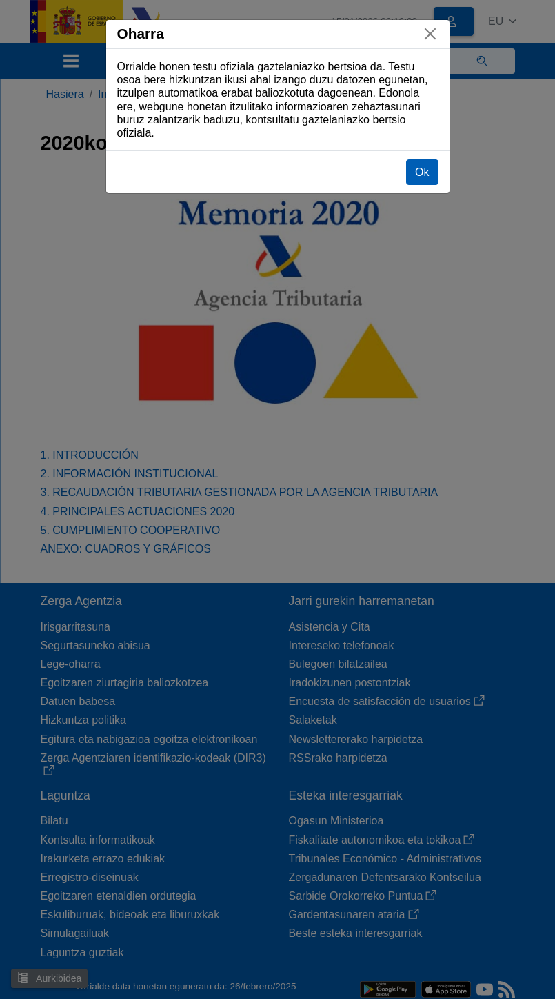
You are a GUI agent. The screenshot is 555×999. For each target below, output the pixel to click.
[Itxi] (430, 33)
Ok (422, 172)
